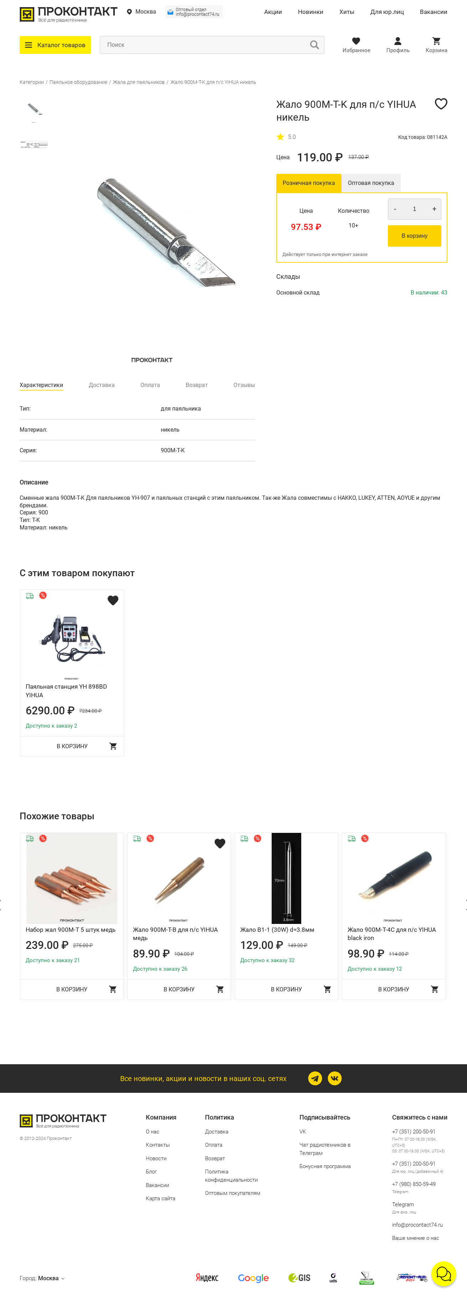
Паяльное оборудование (78, 82)
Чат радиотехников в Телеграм (324, 1149)
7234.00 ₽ (90, 711)
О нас (152, 1131)
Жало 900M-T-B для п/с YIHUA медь (175, 934)
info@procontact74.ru (197, 12)
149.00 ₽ (297, 945)
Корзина (436, 50)
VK (302, 1131)
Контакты (158, 1145)
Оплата (213, 1145)
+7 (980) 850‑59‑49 (414, 1184)
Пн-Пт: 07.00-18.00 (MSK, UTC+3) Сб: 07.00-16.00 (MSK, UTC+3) (418, 1145)
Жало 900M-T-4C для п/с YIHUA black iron (392, 934)
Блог (151, 1171)
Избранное (356, 50)
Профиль (398, 50)
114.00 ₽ (399, 954)
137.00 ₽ (358, 157)
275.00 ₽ (83, 945)
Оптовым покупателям (232, 1193)
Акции (273, 12)
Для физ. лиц (404, 1212)
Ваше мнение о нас (415, 1238)
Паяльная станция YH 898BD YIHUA (66, 691)
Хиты (346, 12)
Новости (156, 1158)
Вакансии (433, 12)
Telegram (400, 1192)
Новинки (310, 12)
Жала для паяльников (139, 82)
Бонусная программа (325, 1166)
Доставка (217, 1131)
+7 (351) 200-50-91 (414, 1131)
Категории (32, 82)
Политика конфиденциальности (231, 1175)
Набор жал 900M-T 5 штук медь (71, 929)
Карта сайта (160, 1198)
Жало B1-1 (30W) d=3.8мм (277, 929)
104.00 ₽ (184, 954)
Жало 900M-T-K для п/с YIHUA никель (213, 82)
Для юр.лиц (387, 12)
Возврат (215, 1158)
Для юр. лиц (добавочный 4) (417, 1171)
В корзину (414, 236)
